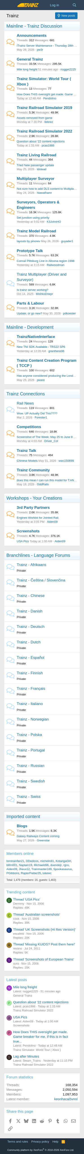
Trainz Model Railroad (36, 231)
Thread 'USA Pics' (26, 899)
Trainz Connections (25, 393)
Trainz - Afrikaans (31, 565)
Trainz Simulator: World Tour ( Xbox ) (37, 1050)
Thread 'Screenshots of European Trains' (43, 959)
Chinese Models (27, 460)
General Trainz (30, 59)
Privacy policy (40, 1141)
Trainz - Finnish (30, 673)
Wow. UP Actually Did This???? (37, 413)
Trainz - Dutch (29, 642)
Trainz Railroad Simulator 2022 (44, 131)
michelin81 (47, 861)
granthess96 (56, 351)
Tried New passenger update (35, 165)
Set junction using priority (33, 217)
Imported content (23, 816)
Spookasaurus (62, 869)
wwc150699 (66, 460)
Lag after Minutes (26, 1056)
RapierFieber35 (31, 873)
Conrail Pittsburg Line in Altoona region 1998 (45, 261)
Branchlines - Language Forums (38, 555)
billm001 (11, 865)
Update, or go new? (29, 313)
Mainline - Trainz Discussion (34, 26)
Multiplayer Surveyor (35, 178)
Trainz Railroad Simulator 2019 (44, 108)
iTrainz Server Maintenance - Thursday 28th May (48, 45)
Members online (20, 853)
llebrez (48, 122)
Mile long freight (27, 69)
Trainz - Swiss (29, 797)
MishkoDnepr (44, 294)
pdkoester (69, 313)
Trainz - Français (31, 688)
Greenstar (43, 840)
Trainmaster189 (41, 869)
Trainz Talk (26, 451)
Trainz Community (33, 470)
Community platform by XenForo (40, 1150)
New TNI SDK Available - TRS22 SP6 (41, 346)
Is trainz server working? (32, 290)
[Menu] (10, 5)
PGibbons (12, 873)
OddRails (43, 484)
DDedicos (32, 861)
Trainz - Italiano (30, 704)
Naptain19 (25, 865)
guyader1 (67, 241)
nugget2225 (68, 69)
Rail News (25, 403)
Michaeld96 (41, 865)
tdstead (41, 169)
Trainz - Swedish (31, 781)
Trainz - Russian (30, 766)
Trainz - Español (30, 657)
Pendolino (49, 98)
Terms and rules (17, 1141)
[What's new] (65, 5)
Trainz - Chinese (31, 596)
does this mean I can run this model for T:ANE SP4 (49, 480)
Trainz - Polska (29, 735)
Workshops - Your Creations (34, 498)
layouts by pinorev (28, 241)
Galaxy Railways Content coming (38, 836)
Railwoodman (56, 265)
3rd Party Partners (33, 507)
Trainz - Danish (30, 611)
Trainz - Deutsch (31, 627)
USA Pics (23, 541)
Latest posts (16, 980)
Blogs (22, 826)
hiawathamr (44, 192)
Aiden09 (52, 521)
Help (55, 1141)
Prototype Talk (30, 251)
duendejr (56, 865)
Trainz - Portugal (31, 750)
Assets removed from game (34, 118)
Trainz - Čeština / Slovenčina (41, 580)
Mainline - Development (30, 327)
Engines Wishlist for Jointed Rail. (38, 517)
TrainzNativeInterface (36, 337)
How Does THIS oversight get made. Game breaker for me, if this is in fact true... (40, 1036)
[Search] (74, 5)
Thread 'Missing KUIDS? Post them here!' (44, 944)
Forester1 (41, 417)
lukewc (47, 873)
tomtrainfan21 (15, 861)
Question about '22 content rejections (41, 141)
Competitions (29, 427)
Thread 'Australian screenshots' (36, 914)
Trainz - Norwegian (33, 719)
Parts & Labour (30, 303)
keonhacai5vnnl (66, 1099)
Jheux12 (24, 869)
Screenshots (28, 531)
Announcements (32, 35)
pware (41, 380)
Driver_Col (51, 441)
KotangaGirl (63, 861)
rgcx (66, 865)
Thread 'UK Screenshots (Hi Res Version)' (44, 929)
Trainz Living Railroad (36, 155)
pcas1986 (48, 145)
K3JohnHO (54, 221)
